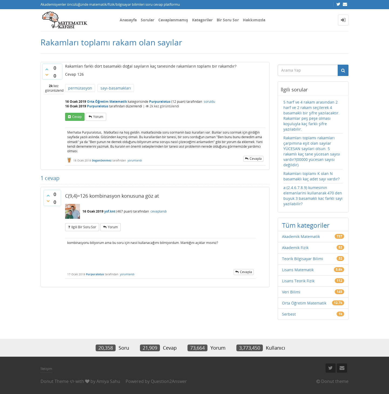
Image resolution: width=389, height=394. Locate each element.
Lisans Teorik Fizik (298, 280)
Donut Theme (55, 381)
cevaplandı (158, 211)
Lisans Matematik (298, 269)
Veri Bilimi (291, 291)
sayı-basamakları (115, 88)
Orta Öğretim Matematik (107, 101)
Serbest (289, 314)
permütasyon (80, 88)
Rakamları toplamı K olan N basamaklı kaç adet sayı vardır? (311, 176)
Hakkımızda (254, 19)
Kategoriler (202, 19)
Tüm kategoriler (306, 225)
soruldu (209, 101)
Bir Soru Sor (228, 19)
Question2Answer (169, 381)
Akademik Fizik (295, 247)
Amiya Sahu (108, 381)
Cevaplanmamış (173, 19)
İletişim (46, 368)
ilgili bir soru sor (83, 227)
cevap (77, 116)
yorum (98, 116)
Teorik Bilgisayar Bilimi (302, 258)
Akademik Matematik (301, 236)
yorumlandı (135, 160)
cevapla (256, 158)
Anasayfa (128, 19)
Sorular (147, 19)
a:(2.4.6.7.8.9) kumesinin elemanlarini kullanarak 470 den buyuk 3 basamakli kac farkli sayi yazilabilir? (313, 195)
